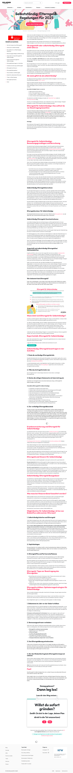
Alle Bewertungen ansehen (47, 735)
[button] (57, 2)
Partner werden (9, 755)
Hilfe (7, 753)
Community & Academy (51, 7)
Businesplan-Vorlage (25, 749)
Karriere (7, 761)
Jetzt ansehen (31, 345)
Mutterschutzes (32, 158)
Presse (7, 764)
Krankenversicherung (53, 431)
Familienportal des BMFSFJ (37, 361)
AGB (53, 770)
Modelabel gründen (25, 760)
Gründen (20, 7)
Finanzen (39, 7)
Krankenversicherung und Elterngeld (15, 65)
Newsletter (46, 752)
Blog (6, 747)
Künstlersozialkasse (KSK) (55, 441)
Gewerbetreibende (31, 99)
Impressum (58, 770)
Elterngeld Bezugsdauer (12, 70)
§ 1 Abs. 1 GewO (41, 80)
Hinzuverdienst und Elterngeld (13, 72)
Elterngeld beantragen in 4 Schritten (15, 63)
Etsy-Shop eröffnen (25, 752)
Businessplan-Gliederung (26, 758)
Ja (44, 722)
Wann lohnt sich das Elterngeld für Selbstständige (14, 56)
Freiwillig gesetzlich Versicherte (34, 441)
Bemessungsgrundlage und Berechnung (15, 53)
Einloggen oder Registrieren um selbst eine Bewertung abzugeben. (47, 734)
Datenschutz (65, 770)
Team (7, 758)
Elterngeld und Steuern (12, 68)
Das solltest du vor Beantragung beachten (14, 50)
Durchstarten (29, 7)
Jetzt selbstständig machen (35, 24)
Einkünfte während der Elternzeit (14, 75)
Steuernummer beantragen (27, 755)
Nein (50, 722)
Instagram (46, 749)
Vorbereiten (10, 7)
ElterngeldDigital (45, 364)
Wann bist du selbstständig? (13, 47)
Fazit (8, 81)
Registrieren (67, 2)
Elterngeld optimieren (11, 79)
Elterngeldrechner (59, 214)
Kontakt (7, 750)
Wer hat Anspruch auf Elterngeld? (14, 45)
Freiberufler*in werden (26, 763)
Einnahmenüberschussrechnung (55, 149)
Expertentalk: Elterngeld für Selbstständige (13, 60)
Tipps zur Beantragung (12, 77)
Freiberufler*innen (52, 98)
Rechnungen (48, 112)
